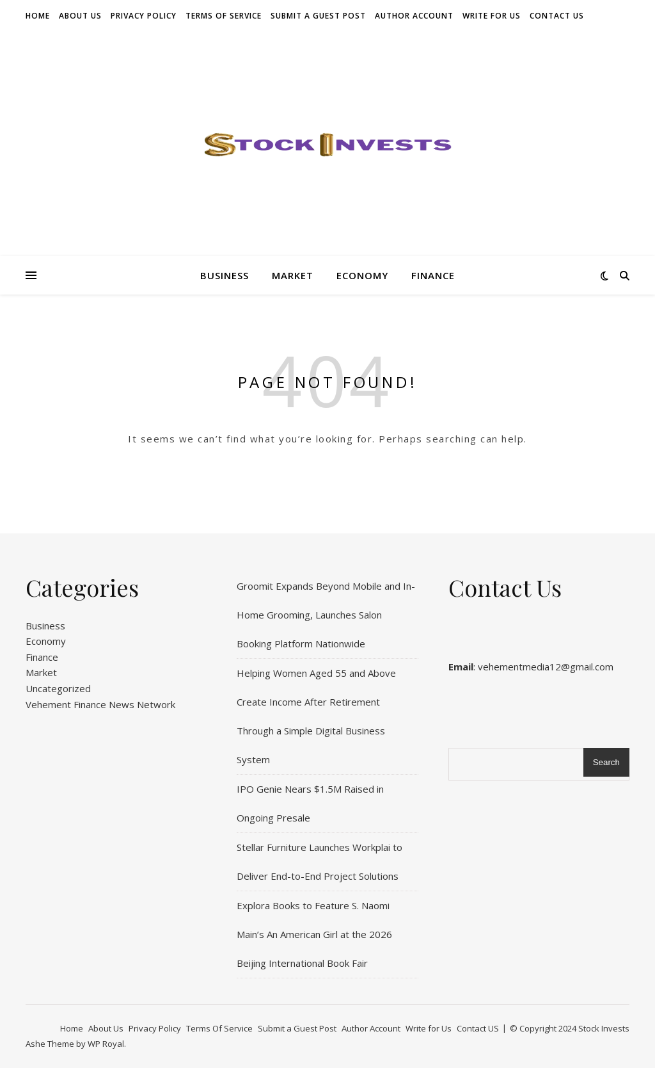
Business (224, 275)
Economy (362, 275)
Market (292, 275)
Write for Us (491, 15)
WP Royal (106, 1043)
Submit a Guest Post (318, 15)
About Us (80, 15)
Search (606, 762)
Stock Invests (603, 1028)
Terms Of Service (223, 15)
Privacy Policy (144, 15)
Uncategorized (58, 688)
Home (38, 15)
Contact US (557, 15)
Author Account (414, 15)
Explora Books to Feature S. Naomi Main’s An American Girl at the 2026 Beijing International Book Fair (314, 934)
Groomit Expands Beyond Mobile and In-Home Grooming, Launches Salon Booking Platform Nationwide (326, 614)
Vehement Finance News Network (100, 704)
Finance (433, 275)
